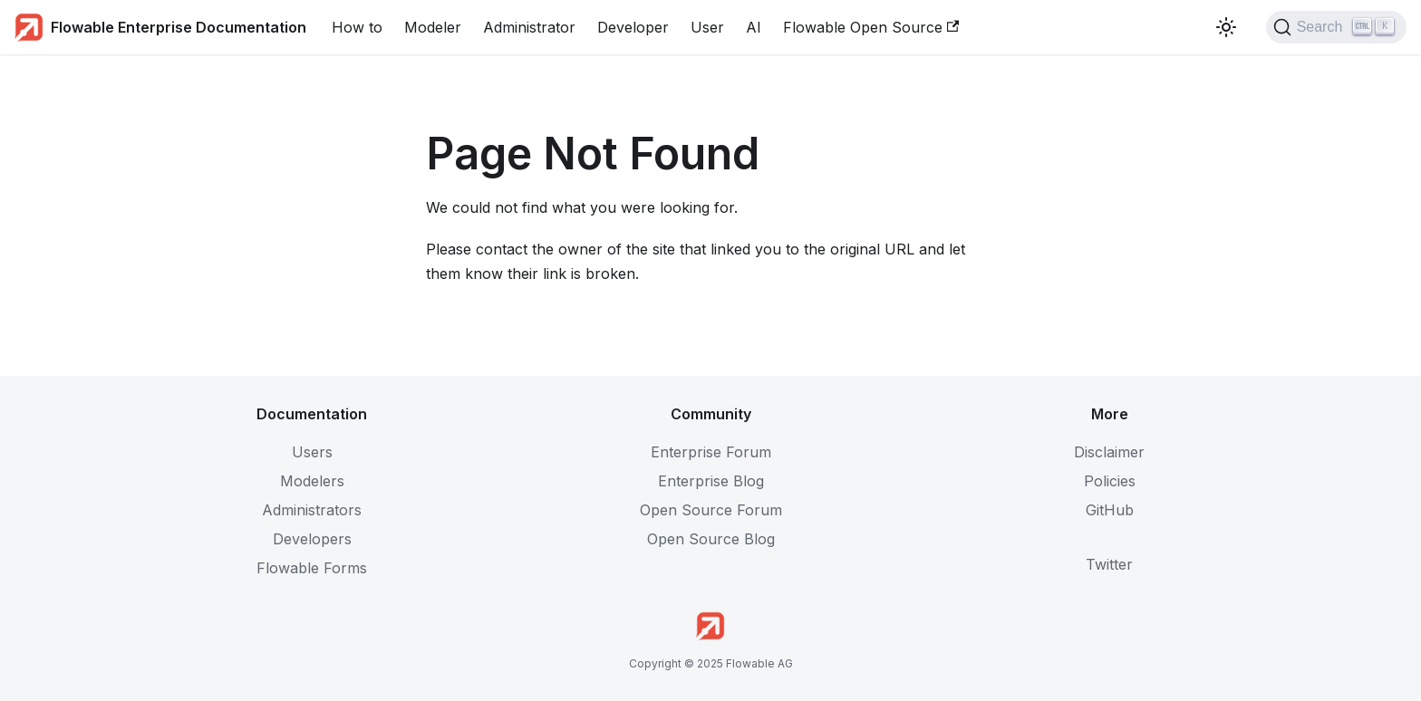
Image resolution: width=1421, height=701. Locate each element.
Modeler (432, 27)
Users (312, 452)
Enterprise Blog (711, 481)
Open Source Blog (711, 539)
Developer (633, 27)
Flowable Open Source (871, 27)
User (707, 27)
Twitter (1109, 564)
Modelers (312, 481)
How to (357, 27)
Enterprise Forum (711, 452)
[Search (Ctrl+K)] (1336, 27)
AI (753, 27)
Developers (312, 539)
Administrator (529, 27)
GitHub (1110, 510)
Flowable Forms (311, 568)
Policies (1110, 481)
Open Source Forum (711, 510)
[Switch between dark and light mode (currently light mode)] (1226, 27)
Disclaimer (1109, 452)
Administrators (312, 510)
